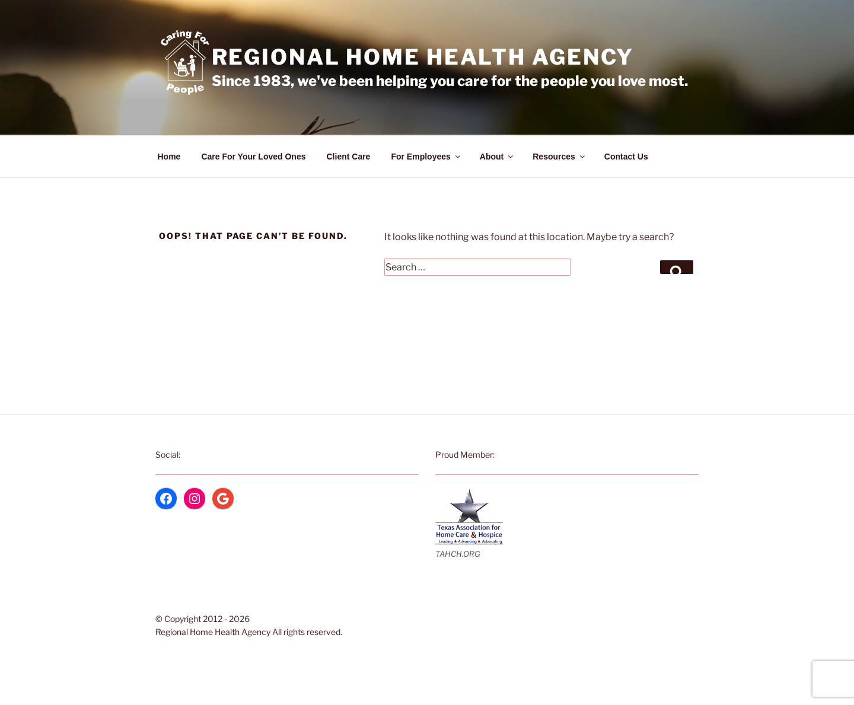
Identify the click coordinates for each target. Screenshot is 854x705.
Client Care (349, 156)
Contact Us (626, 156)
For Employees (426, 156)
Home (169, 156)
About (497, 156)
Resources (560, 156)
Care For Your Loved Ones (253, 156)
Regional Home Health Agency (423, 57)
